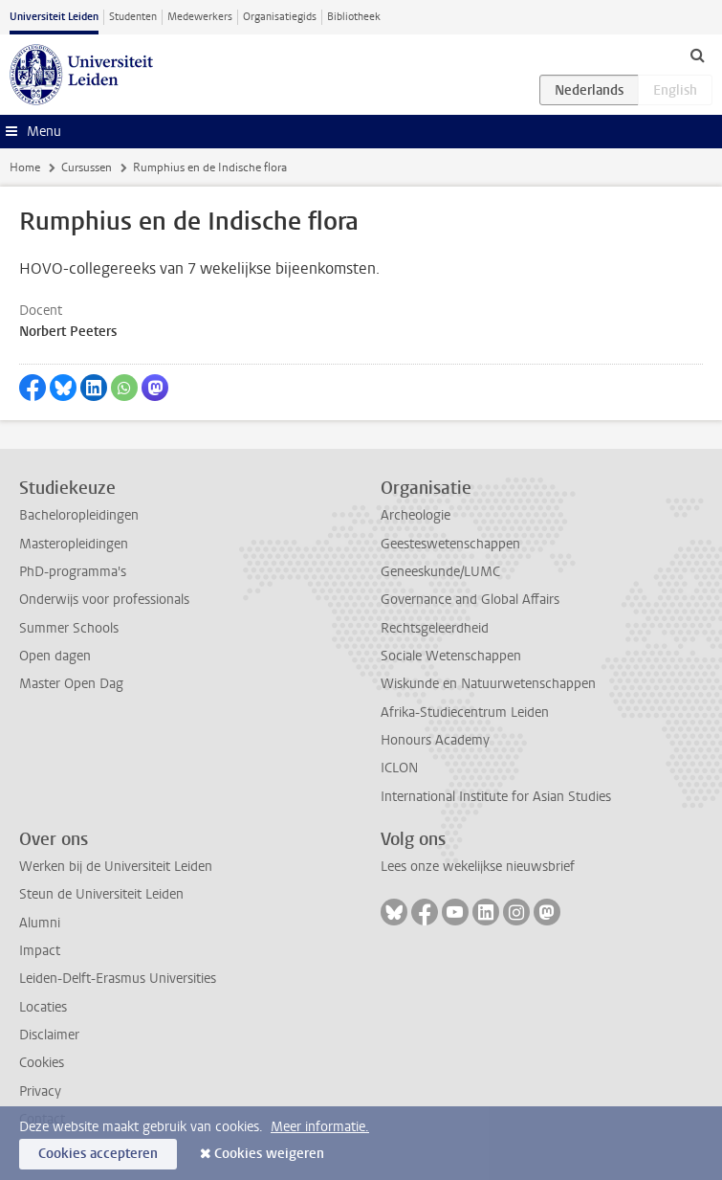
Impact (39, 951)
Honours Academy (435, 740)
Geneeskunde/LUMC (440, 572)
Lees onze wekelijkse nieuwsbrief (478, 866)
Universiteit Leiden (54, 17)
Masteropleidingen (73, 544)
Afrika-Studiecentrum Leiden (465, 712)
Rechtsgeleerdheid (435, 628)
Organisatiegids (280, 17)
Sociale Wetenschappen (451, 656)
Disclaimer (49, 1035)
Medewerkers (199, 17)
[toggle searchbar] (697, 54)
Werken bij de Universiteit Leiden (115, 866)
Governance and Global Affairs (470, 599)
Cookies (41, 1063)
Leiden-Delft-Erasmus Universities (117, 978)
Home (25, 167)
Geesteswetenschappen (450, 544)
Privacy (40, 1091)
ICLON (399, 768)
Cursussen (86, 167)
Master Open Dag (71, 684)
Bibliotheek (354, 17)
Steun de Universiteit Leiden (101, 894)
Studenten (133, 17)
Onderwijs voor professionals (104, 599)
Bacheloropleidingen (79, 515)
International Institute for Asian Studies (496, 797)
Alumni (39, 923)
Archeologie (415, 515)
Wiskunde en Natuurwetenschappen (488, 684)
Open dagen (55, 656)
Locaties (43, 1007)
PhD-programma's (72, 572)
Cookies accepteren (98, 1154)
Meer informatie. (320, 1127)
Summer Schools (69, 628)
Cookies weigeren (269, 1154)
